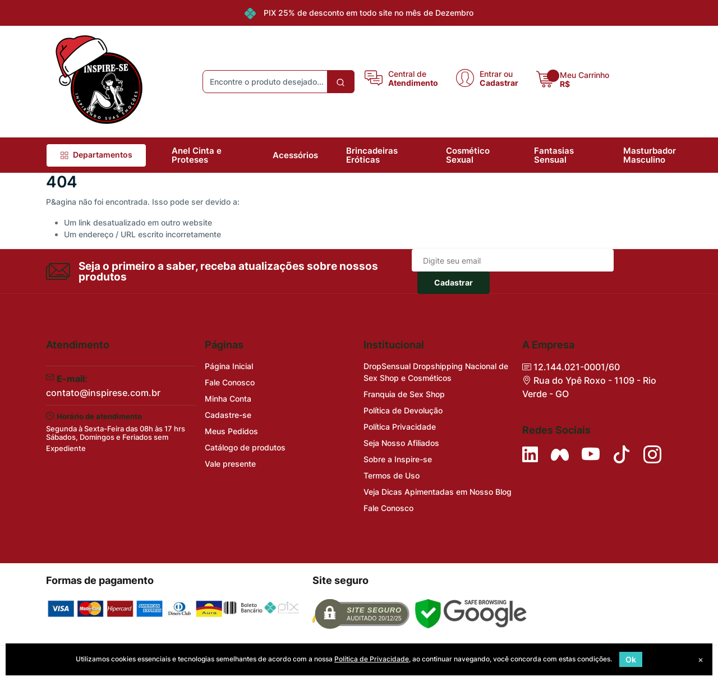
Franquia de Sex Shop (404, 394)
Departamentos (96, 154)
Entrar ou (496, 73)
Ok (630, 659)
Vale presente (230, 463)
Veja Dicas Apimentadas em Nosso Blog (437, 491)
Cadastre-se (228, 415)
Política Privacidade (399, 426)
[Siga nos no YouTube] (591, 454)
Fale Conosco (230, 382)
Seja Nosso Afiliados (401, 443)
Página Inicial (229, 366)
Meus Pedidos (231, 431)
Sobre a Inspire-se (397, 459)
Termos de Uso (391, 475)
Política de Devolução (403, 410)
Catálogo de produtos (245, 447)
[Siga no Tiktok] (621, 454)
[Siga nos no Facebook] (560, 454)
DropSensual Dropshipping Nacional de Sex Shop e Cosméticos (435, 372)
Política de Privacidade (371, 659)
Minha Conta (228, 398)
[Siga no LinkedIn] (530, 454)
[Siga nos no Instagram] (652, 454)
